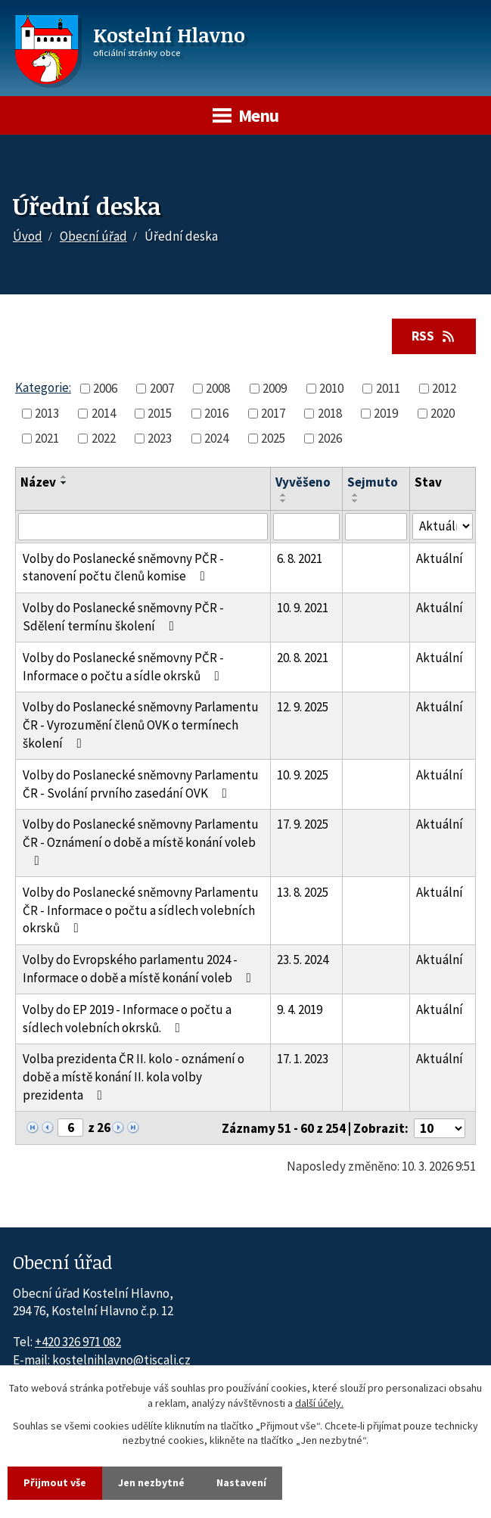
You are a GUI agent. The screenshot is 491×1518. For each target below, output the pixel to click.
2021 (47, 438)
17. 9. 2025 (302, 824)
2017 (273, 413)
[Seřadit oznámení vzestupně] (64, 477)
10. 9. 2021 (302, 607)
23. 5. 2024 (302, 959)
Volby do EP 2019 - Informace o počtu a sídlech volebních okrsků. (127, 1018)
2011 (388, 388)
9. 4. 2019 (299, 1009)
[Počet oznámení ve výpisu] (439, 1128)
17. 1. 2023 (302, 1058)
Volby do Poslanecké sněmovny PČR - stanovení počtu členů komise (123, 567)
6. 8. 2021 (299, 558)
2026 (330, 438)
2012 (444, 388)
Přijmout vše (54, 1482)
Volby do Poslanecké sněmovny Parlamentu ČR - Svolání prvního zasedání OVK (141, 784)
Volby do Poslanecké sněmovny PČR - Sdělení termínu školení (123, 616)
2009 (275, 388)
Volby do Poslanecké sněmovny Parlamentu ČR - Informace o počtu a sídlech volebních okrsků (141, 910)
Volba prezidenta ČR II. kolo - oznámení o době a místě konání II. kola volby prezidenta (133, 1076)
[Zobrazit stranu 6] (70, 1127)
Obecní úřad (93, 236)
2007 (162, 388)
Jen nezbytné (151, 1482)
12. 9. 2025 (302, 706)
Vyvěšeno (303, 482)
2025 (273, 438)
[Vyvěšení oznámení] (306, 526)
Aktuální (439, 558)
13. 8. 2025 (302, 892)
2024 (216, 438)
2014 (104, 413)
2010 (331, 388)
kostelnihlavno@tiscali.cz (121, 1360)
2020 (442, 413)
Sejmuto (372, 482)
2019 (386, 413)
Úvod (27, 236)
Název (38, 482)
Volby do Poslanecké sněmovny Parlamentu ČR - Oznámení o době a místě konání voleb (141, 841)
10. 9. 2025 (302, 775)
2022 (104, 438)
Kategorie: (43, 387)
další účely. (319, 1403)
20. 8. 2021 (302, 657)
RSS (434, 336)
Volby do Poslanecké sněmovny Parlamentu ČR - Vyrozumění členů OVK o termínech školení (141, 724)
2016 (216, 413)
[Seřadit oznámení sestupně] (64, 483)
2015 (160, 413)
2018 (330, 413)
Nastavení (241, 1482)
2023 (160, 438)
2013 (47, 413)
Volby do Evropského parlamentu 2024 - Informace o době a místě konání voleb (140, 968)
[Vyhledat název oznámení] (143, 526)
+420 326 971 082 (78, 1341)
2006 (105, 388)
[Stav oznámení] (442, 526)
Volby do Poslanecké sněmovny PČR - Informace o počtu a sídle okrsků (124, 666)
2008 (218, 388)
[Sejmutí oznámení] (376, 526)
